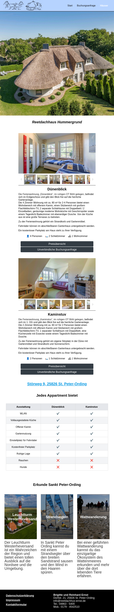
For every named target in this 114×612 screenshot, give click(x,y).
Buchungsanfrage (86, 5)
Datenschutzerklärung (20, 595)
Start (70, 5)
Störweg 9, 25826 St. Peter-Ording (57, 384)
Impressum (13, 600)
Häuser (104, 5)
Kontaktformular (16, 604)
